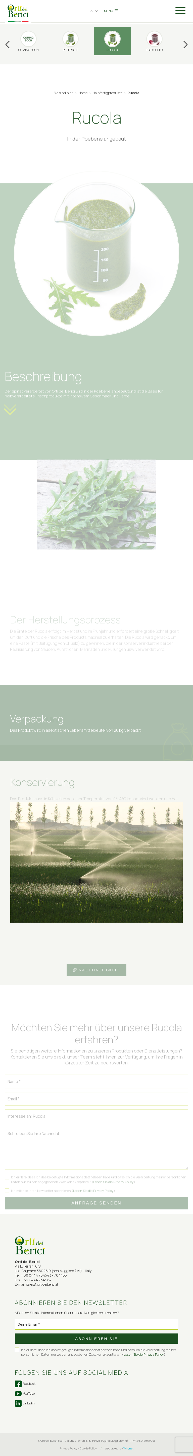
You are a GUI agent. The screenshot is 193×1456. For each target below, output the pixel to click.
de (91, 11)
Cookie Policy (88, 1448)
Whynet (128, 1448)
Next (185, 44)
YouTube (25, 1393)
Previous (7, 44)
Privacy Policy (68, 1448)
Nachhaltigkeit (96, 976)
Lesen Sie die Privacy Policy (113, 1188)
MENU (111, 11)
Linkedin (25, 1403)
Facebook (25, 1384)
